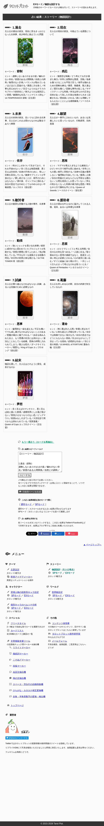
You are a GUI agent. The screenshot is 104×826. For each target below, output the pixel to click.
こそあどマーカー (21, 660)
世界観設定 (57, 592)
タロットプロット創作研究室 (66, 634)
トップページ (17, 705)
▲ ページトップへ (92, 544)
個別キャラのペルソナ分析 (24, 605)
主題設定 (15, 569)
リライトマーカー (21, 647)
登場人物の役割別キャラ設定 (25, 592)
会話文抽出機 (19, 672)
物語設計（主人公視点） (64, 569)
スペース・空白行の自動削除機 (28, 684)
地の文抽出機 (19, 678)
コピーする (24, 475)
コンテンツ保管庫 (60, 623)
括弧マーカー (19, 666)
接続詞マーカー (20, 654)
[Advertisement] (53, 786)
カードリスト (17, 630)
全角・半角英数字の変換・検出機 (29, 696)
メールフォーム (59, 641)
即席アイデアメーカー (21, 577)
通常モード (26, 504)
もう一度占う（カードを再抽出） (38, 442)
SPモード (39, 504)
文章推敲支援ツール (20, 641)
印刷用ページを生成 (32, 492)
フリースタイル (18, 623)
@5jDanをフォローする (16, 738)
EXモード (70, 573)
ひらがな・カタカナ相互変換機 (28, 690)
